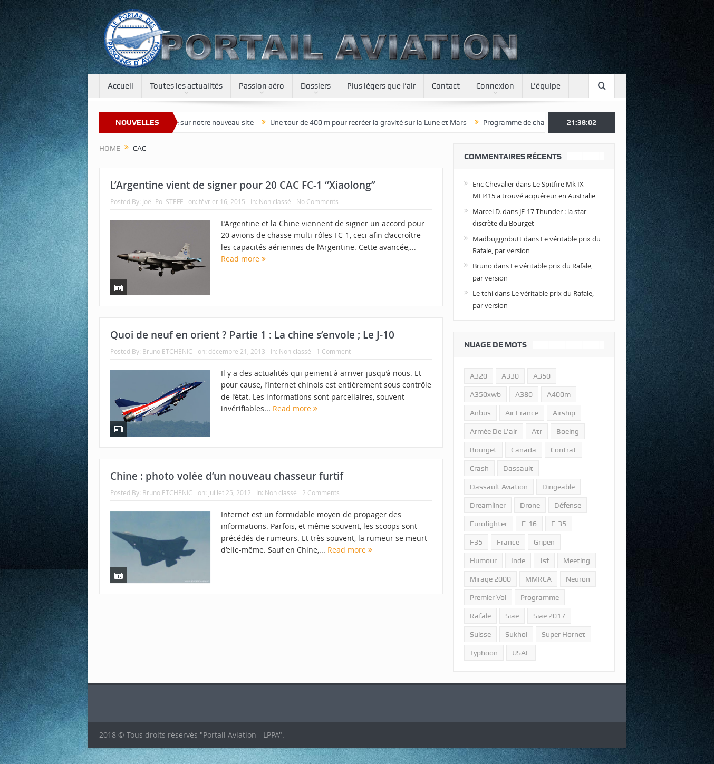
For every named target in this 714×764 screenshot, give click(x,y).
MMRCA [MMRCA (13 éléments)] (538, 579)
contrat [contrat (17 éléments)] (563, 450)
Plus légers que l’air (381, 86)
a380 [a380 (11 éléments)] (524, 394)
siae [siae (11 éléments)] (512, 616)
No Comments (317, 201)
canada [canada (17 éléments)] (523, 450)
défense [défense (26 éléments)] (567, 505)
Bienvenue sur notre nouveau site (207, 122)
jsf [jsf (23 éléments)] (544, 560)
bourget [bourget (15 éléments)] (483, 450)
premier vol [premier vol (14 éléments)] (488, 597)
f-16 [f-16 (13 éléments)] (529, 523)
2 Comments (321, 492)
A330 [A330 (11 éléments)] (510, 376)
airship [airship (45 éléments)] (564, 413)
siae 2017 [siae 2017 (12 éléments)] (549, 616)
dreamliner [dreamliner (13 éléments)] (488, 505)
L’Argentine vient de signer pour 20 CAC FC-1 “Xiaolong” (242, 185)
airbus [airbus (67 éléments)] (480, 413)
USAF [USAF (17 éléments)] (521, 653)
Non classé (275, 201)
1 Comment (333, 351)
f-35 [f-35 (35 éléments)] (558, 523)
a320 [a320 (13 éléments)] (478, 376)
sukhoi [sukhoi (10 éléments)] (516, 634)
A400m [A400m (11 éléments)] (559, 394)
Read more (243, 259)
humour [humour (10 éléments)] (483, 560)
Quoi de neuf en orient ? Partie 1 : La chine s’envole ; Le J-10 (252, 335)
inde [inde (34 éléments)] (518, 560)
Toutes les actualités (186, 86)
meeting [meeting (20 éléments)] (576, 560)
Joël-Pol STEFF (162, 201)
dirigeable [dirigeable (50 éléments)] (558, 486)
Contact (446, 86)
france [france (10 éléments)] (508, 542)
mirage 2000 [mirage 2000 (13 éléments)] (490, 579)
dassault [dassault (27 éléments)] (518, 468)
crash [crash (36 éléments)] (479, 468)
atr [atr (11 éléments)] (537, 431)
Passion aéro (261, 86)
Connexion (495, 86)
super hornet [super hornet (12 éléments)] (563, 634)
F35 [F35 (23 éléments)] (476, 542)
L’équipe (545, 86)
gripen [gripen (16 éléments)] (544, 542)
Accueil (120, 86)
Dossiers (316, 86)
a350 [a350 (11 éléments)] (542, 376)
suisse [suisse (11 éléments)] (480, 634)
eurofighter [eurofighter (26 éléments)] (488, 523)
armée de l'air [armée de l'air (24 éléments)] (493, 431)
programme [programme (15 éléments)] (539, 597)
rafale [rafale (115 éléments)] (480, 616)
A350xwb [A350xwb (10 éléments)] (485, 394)
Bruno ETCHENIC (167, 351)
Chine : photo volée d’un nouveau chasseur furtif (226, 476)
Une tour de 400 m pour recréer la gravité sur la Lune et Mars (375, 122)
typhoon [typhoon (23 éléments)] (484, 653)
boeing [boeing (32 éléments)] (567, 431)
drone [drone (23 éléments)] (530, 505)
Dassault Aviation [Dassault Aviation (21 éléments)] (499, 486)
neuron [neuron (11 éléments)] (578, 579)
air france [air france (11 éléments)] (521, 413)
